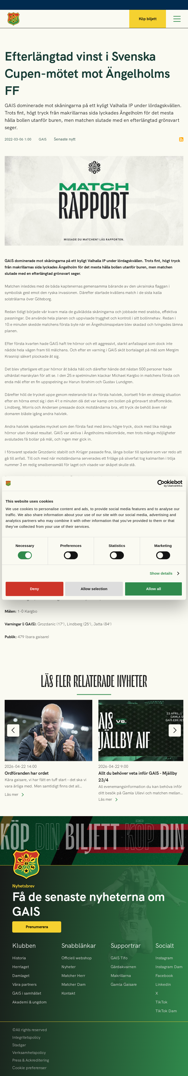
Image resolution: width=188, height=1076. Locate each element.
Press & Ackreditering (30, 1060)
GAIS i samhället (26, 993)
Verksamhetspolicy (29, 1052)
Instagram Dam (169, 966)
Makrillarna (121, 975)
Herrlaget (20, 966)
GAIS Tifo (119, 958)
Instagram (164, 958)
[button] (13, 741)
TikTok (161, 1002)
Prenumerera (37, 926)
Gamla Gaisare (124, 984)
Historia (19, 958)
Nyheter (68, 966)
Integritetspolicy (26, 1037)
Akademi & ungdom (29, 1002)
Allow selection (94, 589)
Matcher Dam (73, 984)
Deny (34, 589)
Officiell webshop (76, 958)
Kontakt (68, 993)
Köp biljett (148, 18)
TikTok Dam (166, 1010)
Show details (161, 573)
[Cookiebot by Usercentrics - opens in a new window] (161, 483)
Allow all (153, 589)
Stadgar (19, 1045)
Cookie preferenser (29, 1067)
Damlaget (20, 975)
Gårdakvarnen (123, 966)
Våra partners (24, 984)
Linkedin (163, 984)
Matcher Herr (73, 975)
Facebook (164, 975)
